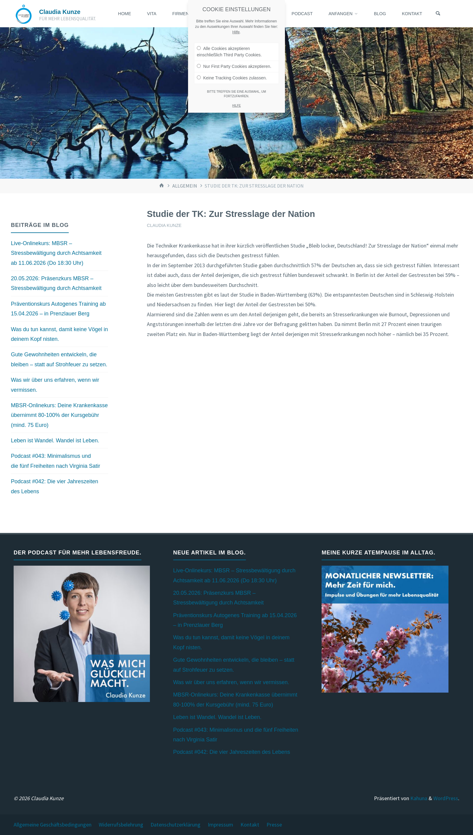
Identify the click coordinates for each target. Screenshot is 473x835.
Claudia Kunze (59, 11)
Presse (274, 824)
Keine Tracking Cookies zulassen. (232, 72)
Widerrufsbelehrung (121, 824)
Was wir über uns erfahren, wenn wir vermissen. (231, 682)
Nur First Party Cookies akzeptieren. (234, 61)
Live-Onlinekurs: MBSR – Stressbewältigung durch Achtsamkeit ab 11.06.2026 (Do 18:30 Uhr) (56, 253)
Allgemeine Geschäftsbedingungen (52, 824)
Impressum (220, 824)
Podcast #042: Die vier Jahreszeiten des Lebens (231, 752)
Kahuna (418, 798)
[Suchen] (437, 13)
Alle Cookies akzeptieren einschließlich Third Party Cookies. (229, 46)
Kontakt (249, 824)
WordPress (445, 798)
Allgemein (184, 186)
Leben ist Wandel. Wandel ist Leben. (55, 440)
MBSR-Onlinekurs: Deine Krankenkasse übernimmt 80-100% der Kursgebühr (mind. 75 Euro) (59, 415)
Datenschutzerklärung (175, 824)
